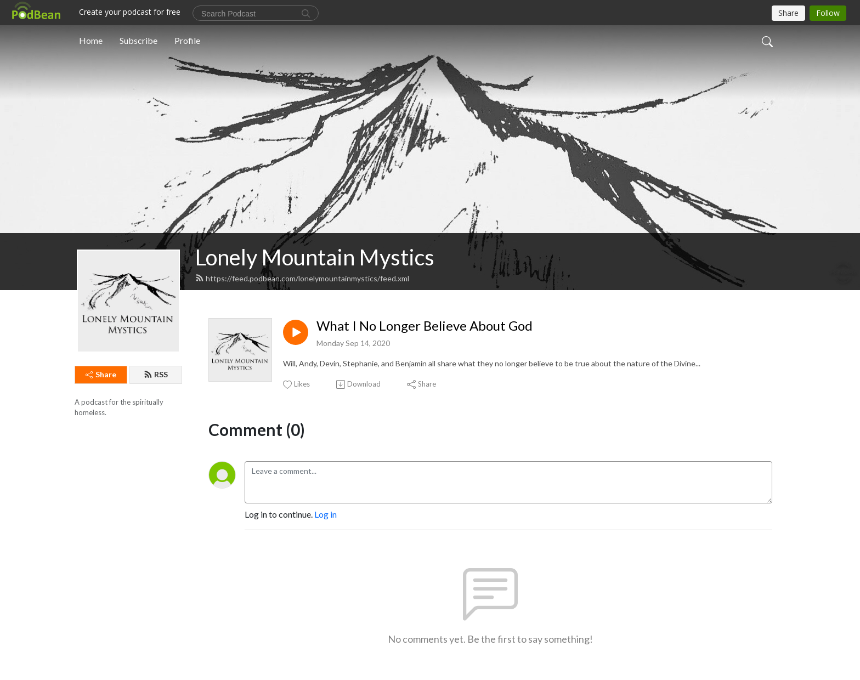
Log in (325, 514)
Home (91, 40)
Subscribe (138, 40)
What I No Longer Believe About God (424, 325)
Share (101, 374)
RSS (156, 374)
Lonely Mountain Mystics (314, 257)
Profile (187, 40)
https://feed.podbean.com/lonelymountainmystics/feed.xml (302, 278)
